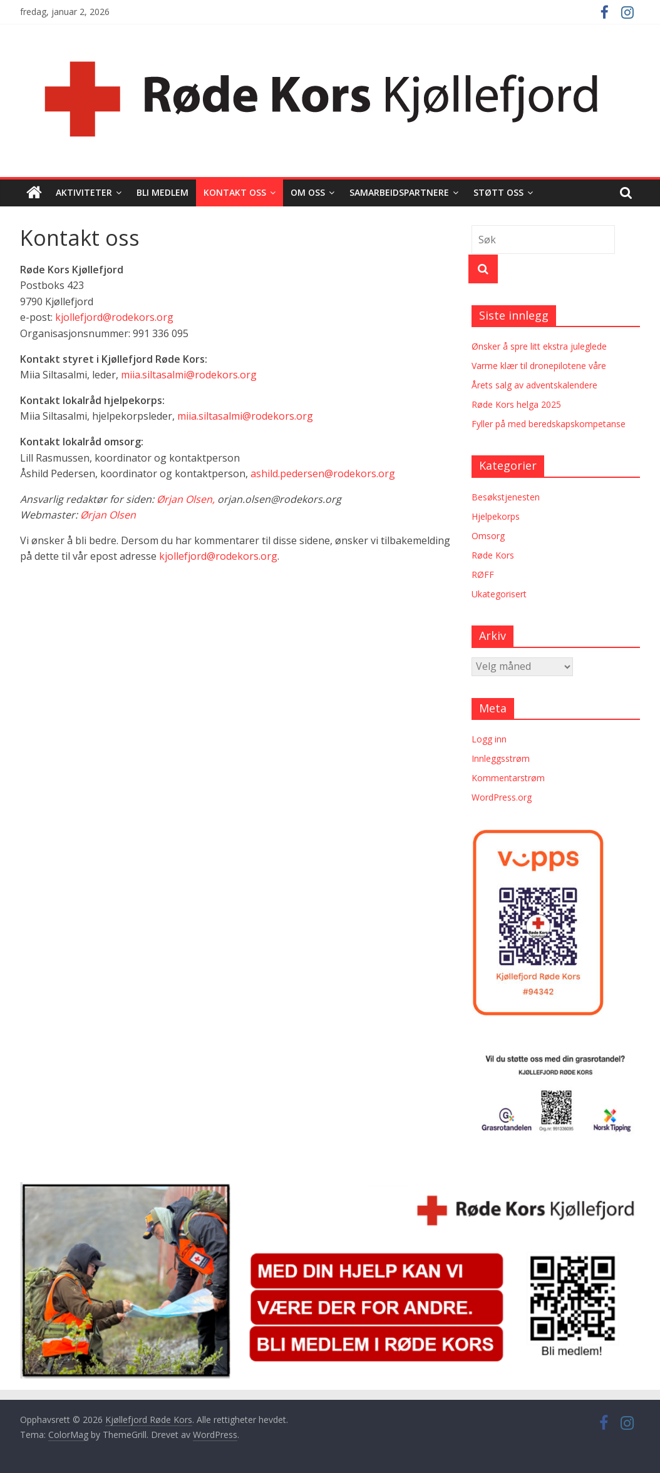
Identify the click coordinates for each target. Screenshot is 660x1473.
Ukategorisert (499, 594)
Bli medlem (162, 192)
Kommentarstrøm (508, 778)
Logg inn (489, 739)
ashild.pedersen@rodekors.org (322, 473)
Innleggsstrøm (501, 758)
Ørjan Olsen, (186, 499)
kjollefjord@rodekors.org (114, 317)
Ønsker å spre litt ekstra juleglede (539, 346)
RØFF (483, 574)
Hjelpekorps (496, 516)
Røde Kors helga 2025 (516, 404)
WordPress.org (502, 797)
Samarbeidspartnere (399, 192)
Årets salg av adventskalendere (534, 385)
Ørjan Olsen (108, 515)
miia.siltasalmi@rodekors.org (189, 375)
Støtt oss (498, 192)
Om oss (308, 192)
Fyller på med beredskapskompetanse (549, 424)
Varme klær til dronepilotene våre (539, 366)
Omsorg (488, 536)
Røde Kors (493, 555)
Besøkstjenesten (506, 497)
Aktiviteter (84, 192)
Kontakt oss (235, 192)
